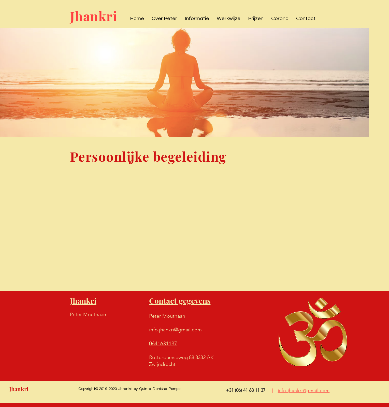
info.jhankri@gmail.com (304, 390)
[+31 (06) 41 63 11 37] (245, 390)
